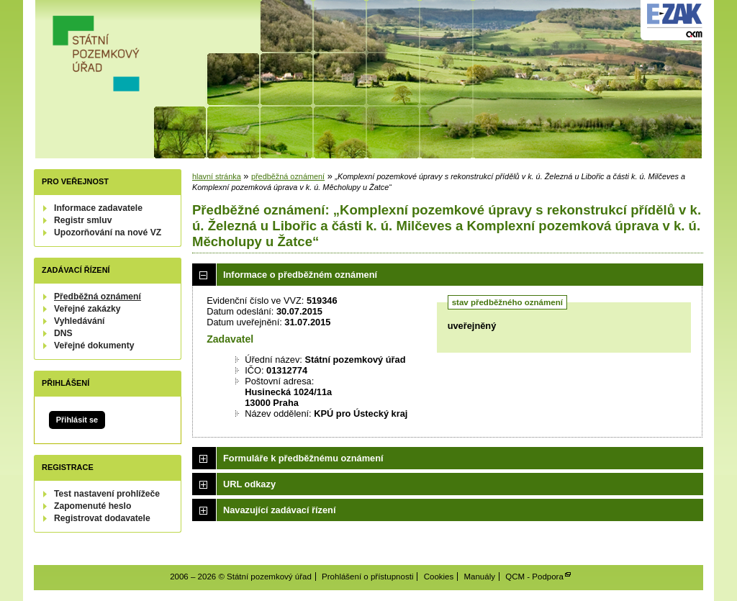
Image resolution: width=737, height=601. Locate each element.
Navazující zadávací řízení (279, 510)
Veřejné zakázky (87, 309)
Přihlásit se (77, 419)
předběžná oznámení (288, 176)
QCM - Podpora (534, 576)
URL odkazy (249, 484)
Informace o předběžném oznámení (300, 274)
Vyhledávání (79, 321)
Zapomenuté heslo (92, 506)
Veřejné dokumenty (94, 345)
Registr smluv (83, 220)
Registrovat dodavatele (102, 518)
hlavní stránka (216, 176)
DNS (63, 333)
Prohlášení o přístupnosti (367, 576)
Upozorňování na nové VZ (107, 232)
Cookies (439, 576)
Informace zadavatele (98, 208)
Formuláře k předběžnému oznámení (303, 458)
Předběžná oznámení (97, 297)
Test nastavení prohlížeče (107, 494)
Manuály (479, 576)
